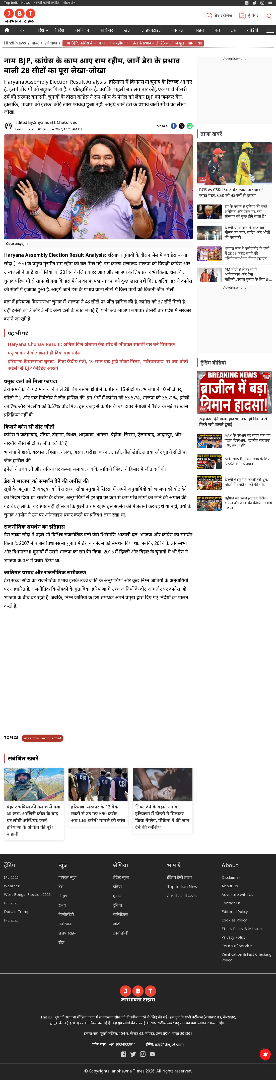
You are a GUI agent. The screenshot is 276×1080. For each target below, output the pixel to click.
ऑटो (116, 924)
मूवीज (117, 896)
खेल (127, 31)
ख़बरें (35, 43)
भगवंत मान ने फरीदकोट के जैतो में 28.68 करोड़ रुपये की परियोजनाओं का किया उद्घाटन (247, 253)
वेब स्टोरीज (223, 16)
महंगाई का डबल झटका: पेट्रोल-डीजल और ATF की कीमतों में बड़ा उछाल (248, 503)
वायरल (177, 31)
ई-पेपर (253, 16)
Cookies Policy (234, 920)
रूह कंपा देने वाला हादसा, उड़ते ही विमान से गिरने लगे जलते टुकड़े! (233, 422)
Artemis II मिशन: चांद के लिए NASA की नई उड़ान (247, 462)
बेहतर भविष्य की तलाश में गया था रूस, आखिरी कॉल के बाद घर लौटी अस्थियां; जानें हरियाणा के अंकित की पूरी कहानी (33, 820)
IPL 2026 (11, 878)
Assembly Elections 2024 (42, 738)
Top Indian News (17, 3)
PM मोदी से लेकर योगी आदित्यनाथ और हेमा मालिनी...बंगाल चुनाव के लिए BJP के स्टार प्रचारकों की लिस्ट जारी (248, 275)
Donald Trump (17, 912)
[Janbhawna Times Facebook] (247, 3)
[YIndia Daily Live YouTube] (270, 3)
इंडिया (117, 887)
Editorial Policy (235, 912)
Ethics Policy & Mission (242, 929)
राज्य (62, 905)
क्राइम (199, 31)
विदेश (59, 31)
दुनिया (117, 905)
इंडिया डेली (69, 3)
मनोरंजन (82, 31)
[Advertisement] (234, 321)
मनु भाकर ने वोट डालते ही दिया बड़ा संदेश (44, 353)
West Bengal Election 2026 (27, 895)
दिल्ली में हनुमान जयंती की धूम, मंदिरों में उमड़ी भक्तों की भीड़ (246, 482)
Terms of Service (237, 946)
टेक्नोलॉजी (66, 915)
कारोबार (106, 31)
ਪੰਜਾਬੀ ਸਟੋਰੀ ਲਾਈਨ (46, 3)
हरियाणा (50, 43)
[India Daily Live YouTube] (152, 1054)
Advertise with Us (237, 895)
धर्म (217, 31)
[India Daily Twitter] (254, 3)
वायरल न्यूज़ (67, 878)
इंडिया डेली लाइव (179, 878)
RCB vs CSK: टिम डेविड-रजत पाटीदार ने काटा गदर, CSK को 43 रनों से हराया (231, 193)
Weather (12, 886)
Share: (163, 126)
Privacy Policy (234, 937)
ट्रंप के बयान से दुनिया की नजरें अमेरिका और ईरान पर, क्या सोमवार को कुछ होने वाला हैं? (246, 211)
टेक (233, 31)
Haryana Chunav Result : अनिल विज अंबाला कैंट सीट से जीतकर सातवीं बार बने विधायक (91, 345)
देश (23, 31)
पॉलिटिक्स (120, 915)
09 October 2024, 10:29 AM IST (49, 130)
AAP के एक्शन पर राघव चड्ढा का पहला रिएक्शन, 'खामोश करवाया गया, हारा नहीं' (247, 440)
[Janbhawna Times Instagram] (262, 3)
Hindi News (15, 43)
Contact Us (231, 903)
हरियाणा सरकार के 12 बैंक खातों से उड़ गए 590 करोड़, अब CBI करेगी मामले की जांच (98, 814)
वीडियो (252, 31)
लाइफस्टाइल (67, 933)
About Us (230, 886)
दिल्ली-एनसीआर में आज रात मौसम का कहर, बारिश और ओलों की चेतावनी (247, 233)
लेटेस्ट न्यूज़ (121, 878)
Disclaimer (231, 878)
